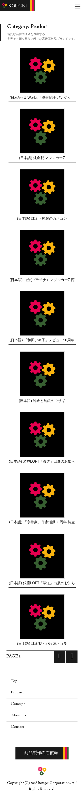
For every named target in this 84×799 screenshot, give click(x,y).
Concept (18, 704)
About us (18, 715)
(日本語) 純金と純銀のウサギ (42, 401)
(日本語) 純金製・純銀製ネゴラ (42, 644)
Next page (71, 662)
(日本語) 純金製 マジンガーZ (42, 158)
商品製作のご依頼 (41, 753)
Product (17, 692)
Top (14, 681)
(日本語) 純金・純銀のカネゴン (42, 218)
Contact (17, 727)
